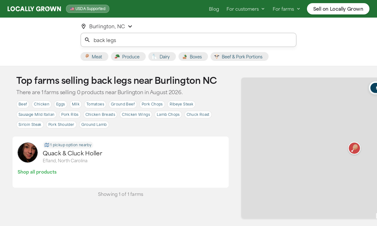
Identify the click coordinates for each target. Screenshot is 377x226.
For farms (286, 9)
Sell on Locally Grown (338, 8)
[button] (354, 148)
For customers (246, 9)
